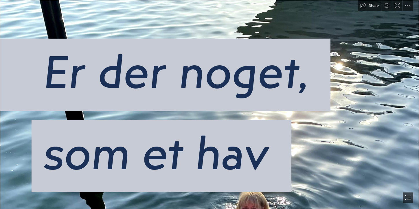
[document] (209, 104)
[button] (369, 5)
